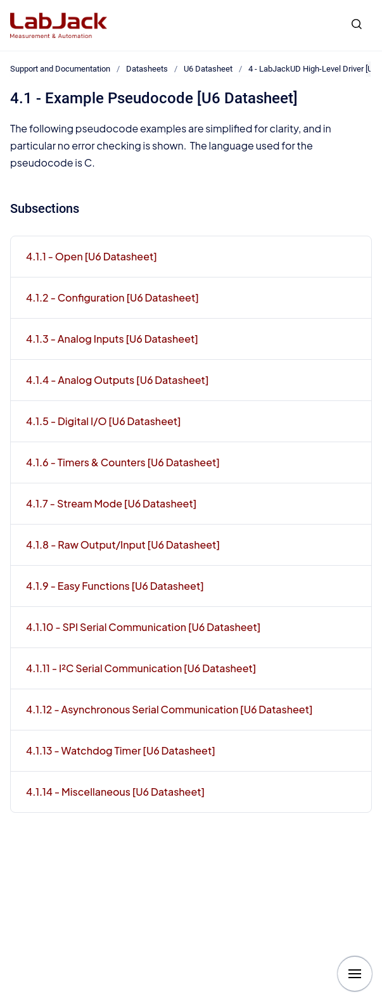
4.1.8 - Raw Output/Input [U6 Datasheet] (123, 544)
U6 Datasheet (208, 68)
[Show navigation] (355, 974)
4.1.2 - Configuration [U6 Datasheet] (112, 297)
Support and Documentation (60, 68)
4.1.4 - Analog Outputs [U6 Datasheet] (117, 379)
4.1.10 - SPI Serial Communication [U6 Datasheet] (143, 627)
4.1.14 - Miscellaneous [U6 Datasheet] (115, 791)
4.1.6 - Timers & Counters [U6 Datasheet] (123, 462)
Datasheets (147, 68)
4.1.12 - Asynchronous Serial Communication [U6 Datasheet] (169, 709)
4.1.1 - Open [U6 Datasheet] (91, 256)
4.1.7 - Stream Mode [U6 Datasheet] (111, 503)
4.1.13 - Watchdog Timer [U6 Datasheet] (120, 750)
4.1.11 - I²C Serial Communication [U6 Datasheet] (141, 668)
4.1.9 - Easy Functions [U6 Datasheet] (115, 585)
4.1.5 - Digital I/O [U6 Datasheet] (103, 421)
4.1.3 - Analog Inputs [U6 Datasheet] (112, 338)
